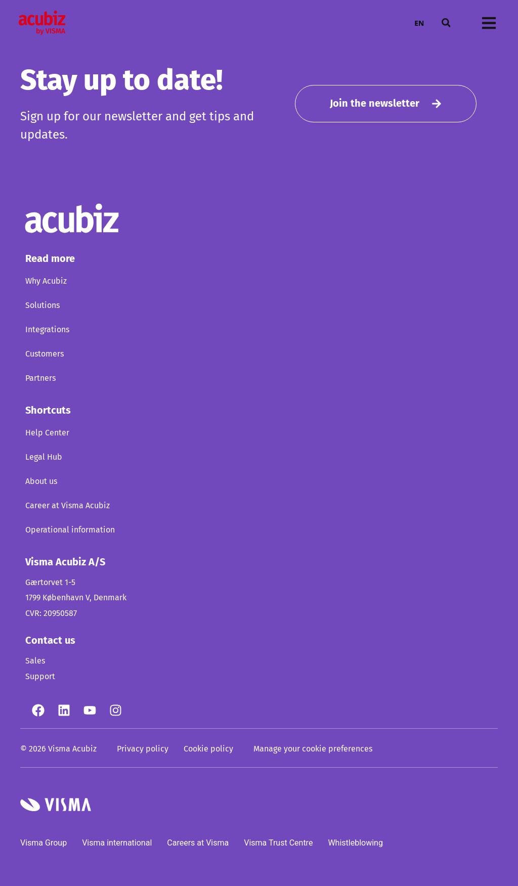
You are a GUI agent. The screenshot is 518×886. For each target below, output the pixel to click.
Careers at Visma (198, 843)
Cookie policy (208, 749)
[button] (445, 23)
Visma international (117, 843)
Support (40, 677)
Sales (35, 661)
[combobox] (419, 23)
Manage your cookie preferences (312, 749)
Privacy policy (142, 749)
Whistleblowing (355, 843)
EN (419, 23)
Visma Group (43, 843)
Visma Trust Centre (278, 843)
